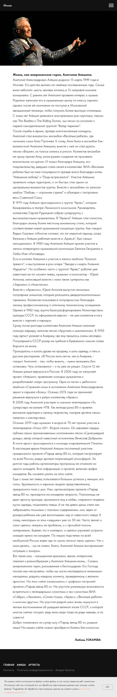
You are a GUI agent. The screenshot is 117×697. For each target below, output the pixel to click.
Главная (8, 665)
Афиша (21, 665)
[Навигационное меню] (111, 5)
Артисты (34, 665)
